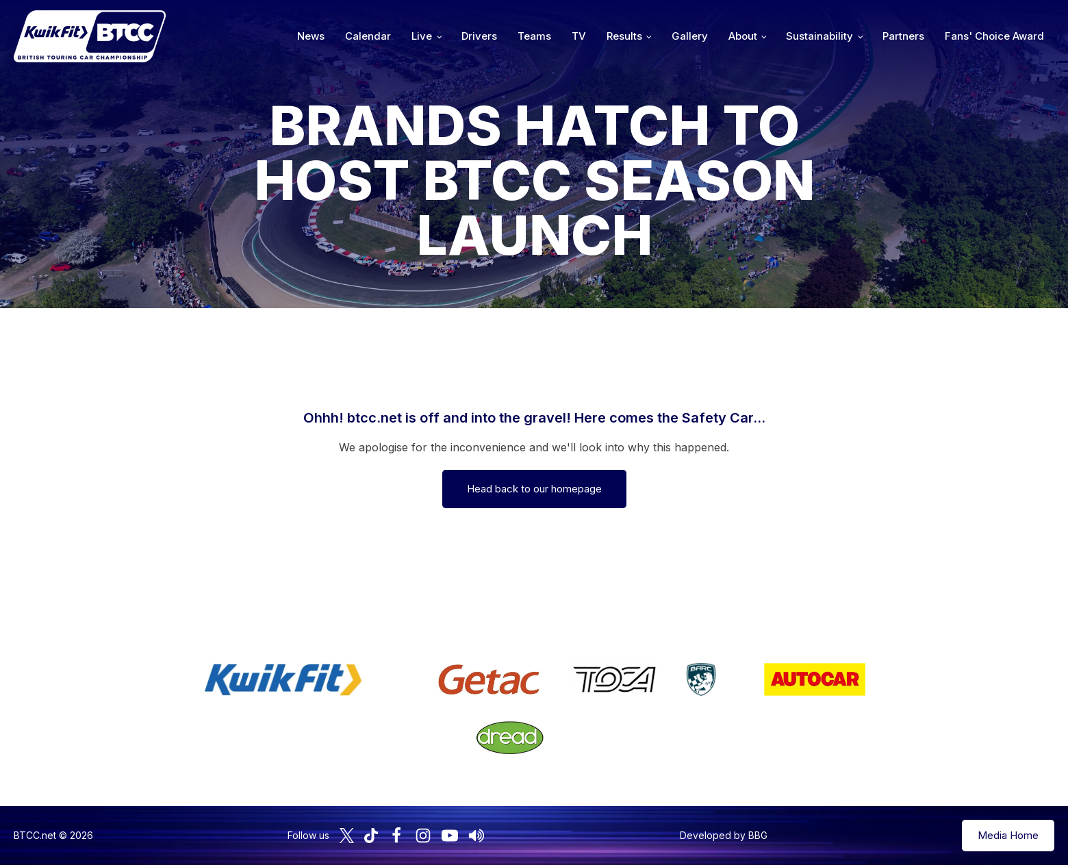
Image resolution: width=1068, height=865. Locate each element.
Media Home (1008, 835)
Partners (903, 35)
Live (421, 35)
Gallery (690, 35)
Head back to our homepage (534, 488)
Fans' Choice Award (994, 35)
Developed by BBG (723, 835)
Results (624, 35)
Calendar (368, 35)
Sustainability (819, 35)
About (742, 35)
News (311, 35)
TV (579, 35)
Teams (534, 35)
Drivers (479, 35)
